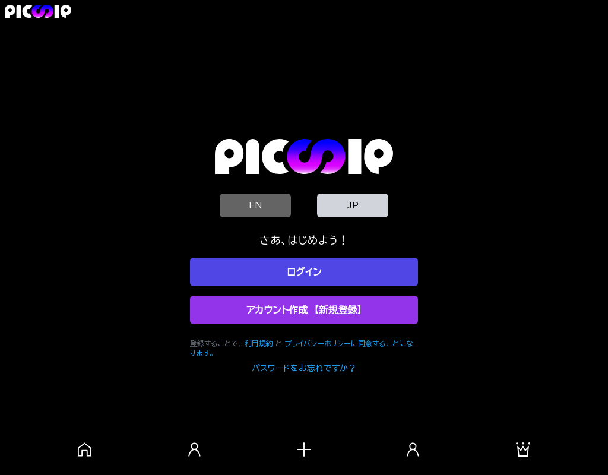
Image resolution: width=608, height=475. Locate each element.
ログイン (304, 272)
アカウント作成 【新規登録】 (304, 310)
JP (353, 205)
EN (255, 205)
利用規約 (259, 343)
